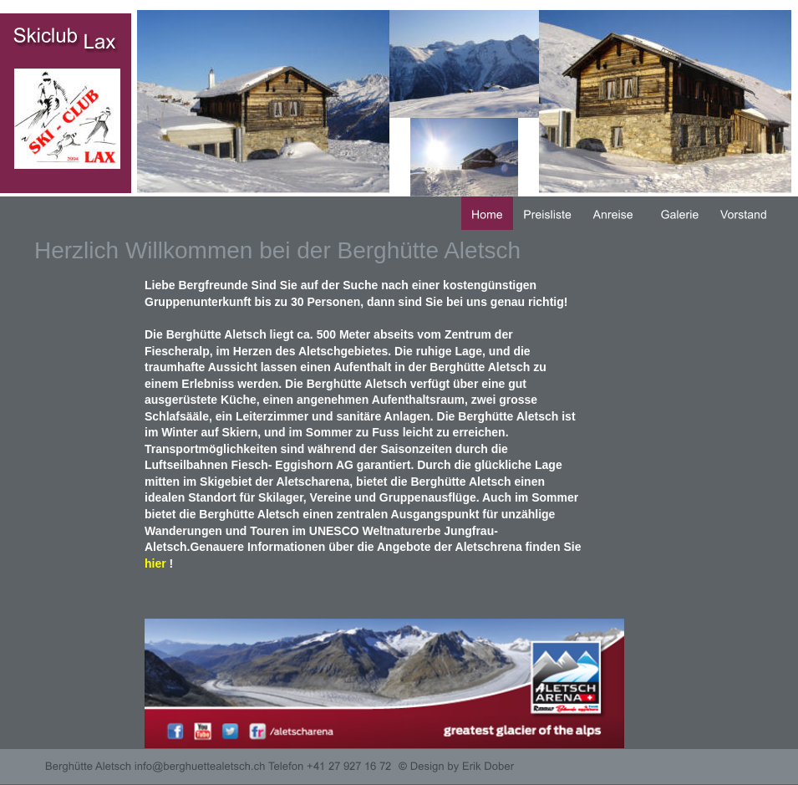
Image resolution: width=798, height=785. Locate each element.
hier (155, 563)
